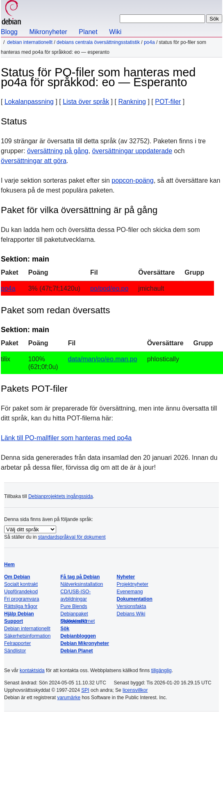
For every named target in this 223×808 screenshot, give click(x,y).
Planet (88, 31)
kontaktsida (32, 670)
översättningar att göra (33, 160)
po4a (149, 42)
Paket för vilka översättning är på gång (79, 210)
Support (13, 621)
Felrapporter (17, 643)
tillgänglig (161, 670)
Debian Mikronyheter (84, 643)
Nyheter (125, 577)
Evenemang (129, 592)
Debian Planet (76, 651)
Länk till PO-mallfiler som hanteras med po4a (66, 437)
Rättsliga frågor (20, 606)
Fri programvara (21, 599)
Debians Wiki (130, 614)
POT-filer (168, 101)
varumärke (68, 697)
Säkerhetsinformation (27, 636)
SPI (85, 690)
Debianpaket (74, 614)
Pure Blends (73, 606)
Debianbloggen (78, 636)
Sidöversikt (73, 621)
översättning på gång (57, 150)
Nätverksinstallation (81, 584)
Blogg (9, 31)
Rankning (132, 101)
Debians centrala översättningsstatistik (98, 42)
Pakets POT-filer (34, 388)
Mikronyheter (48, 31)
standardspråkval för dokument (72, 537)
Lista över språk (86, 101)
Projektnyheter (132, 584)
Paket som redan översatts (55, 310)
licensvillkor (135, 690)
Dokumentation (134, 599)
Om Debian (17, 577)
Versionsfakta (131, 606)
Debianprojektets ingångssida (60, 496)
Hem (9, 564)
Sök (64, 628)
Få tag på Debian (80, 577)
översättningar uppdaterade (132, 150)
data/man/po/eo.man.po (102, 359)
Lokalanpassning (29, 101)
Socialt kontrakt (21, 584)
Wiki (115, 31)
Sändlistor (15, 651)
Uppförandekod (21, 592)
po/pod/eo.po (109, 288)
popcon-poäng (132, 180)
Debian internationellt (29, 42)
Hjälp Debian (19, 614)
